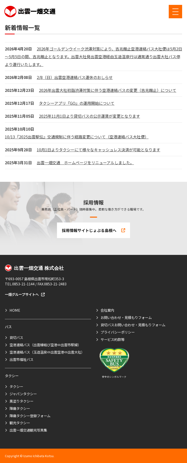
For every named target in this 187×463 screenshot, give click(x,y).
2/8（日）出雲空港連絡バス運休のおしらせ (75, 77)
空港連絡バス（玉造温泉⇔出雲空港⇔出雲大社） (46, 352)
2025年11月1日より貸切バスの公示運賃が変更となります (89, 116)
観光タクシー (19, 422)
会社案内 (107, 310)
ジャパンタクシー (23, 393)
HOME (14, 310)
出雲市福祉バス (21, 359)
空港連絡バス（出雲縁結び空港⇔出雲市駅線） (45, 344)
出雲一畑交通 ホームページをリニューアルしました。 (85, 162)
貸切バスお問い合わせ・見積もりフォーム (133, 324)
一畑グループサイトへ (25, 294)
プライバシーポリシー (118, 332)
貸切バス (16, 337)
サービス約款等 (112, 339)
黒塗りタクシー (21, 401)
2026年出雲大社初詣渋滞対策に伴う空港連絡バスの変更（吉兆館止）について (107, 90)
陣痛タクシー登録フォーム (29, 415)
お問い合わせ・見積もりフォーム (126, 317)
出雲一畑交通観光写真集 (28, 430)
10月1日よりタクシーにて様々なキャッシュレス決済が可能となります (98, 150)
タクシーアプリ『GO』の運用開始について (76, 103)
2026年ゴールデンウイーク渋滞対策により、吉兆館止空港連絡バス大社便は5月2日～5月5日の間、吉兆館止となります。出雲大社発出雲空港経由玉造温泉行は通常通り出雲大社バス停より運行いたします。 (93, 56)
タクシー (16, 386)
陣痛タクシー (19, 408)
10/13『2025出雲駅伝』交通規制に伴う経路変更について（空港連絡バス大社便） (77, 137)
